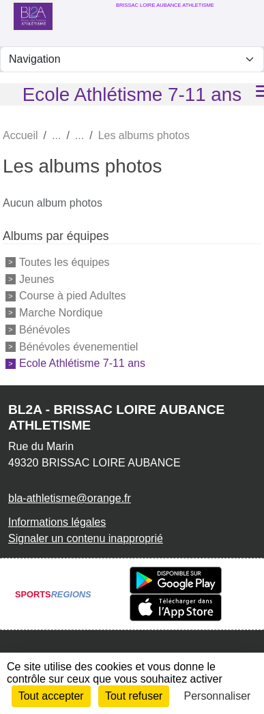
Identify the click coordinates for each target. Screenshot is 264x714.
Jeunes (37, 278)
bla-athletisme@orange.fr (69, 498)
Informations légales (57, 522)
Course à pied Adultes (72, 295)
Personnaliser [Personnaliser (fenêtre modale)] (217, 696)
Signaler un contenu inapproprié (85, 538)
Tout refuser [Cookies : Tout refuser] (133, 696)
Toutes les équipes (64, 262)
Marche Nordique (61, 312)
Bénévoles (44, 330)
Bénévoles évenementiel (78, 346)
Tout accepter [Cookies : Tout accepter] (51, 696)
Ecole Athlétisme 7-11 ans (82, 363)
